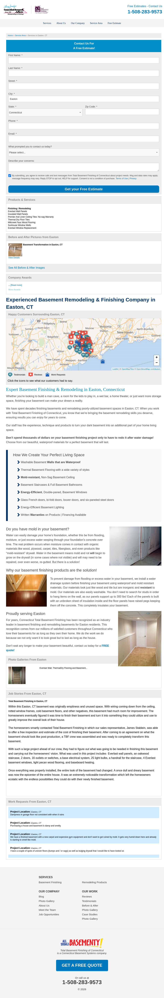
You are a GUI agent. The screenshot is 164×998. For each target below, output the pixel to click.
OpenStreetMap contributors (148, 369)
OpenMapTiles (128, 369)
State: (12, 106)
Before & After (90, 905)
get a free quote (82, 965)
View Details (14, 257)
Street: (12, 81)
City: (11, 93)
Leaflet (115, 369)
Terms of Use (122, 178)
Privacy (133, 178)
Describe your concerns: (21, 160)
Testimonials (89, 901)
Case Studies (89, 914)
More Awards (14, 289)
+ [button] (157, 357)
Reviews (87, 896)
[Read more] (16, 285)
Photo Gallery (47, 901)
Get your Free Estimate (84, 189)
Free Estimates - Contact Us (144, 10)
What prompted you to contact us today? (30, 146)
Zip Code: (91, 106)
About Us (44, 905)
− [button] (157, 363)
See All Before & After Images (26, 267)
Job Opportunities (49, 914)
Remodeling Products (94, 882)
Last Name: (15, 68)
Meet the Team (47, 909)
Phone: (13, 120)
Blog (41, 896)
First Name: (15, 55)
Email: (12, 133)
